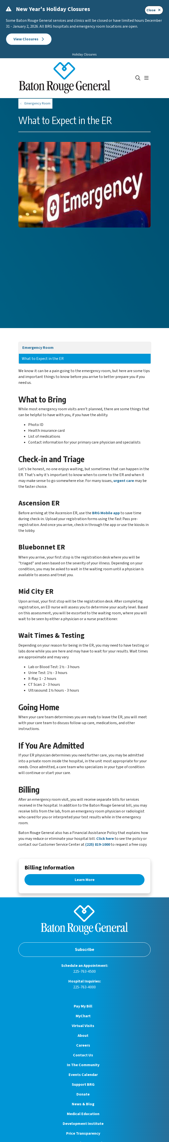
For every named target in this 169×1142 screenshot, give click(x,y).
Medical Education (83, 1114)
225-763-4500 (84, 971)
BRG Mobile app (106, 513)
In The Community (83, 1065)
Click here (105, 838)
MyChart (83, 1016)
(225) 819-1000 (97, 844)
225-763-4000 (84, 987)
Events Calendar (83, 1074)
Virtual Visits (83, 1025)
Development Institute (83, 1123)
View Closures (28, 39)
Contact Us (83, 1055)
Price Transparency (83, 1133)
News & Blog (83, 1104)
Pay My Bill (83, 1006)
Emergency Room (38, 347)
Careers (83, 1045)
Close (153, 10)
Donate (83, 1094)
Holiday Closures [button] (84, 54)
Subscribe (84, 950)
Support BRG (83, 1084)
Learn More (85, 879)
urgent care (123, 480)
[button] (147, 78)
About (83, 1035)
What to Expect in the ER (43, 358)
